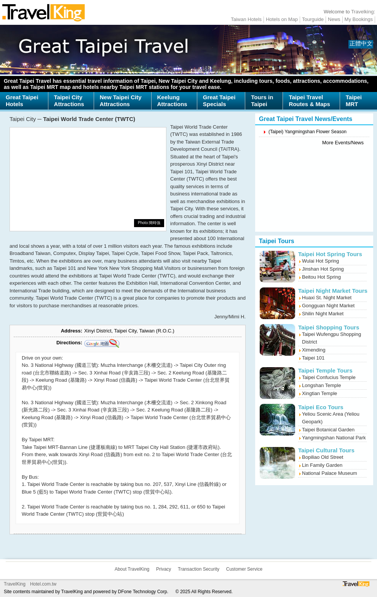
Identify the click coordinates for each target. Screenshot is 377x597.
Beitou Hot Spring (321, 277)
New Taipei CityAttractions (121, 100)
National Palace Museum (329, 473)
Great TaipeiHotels (22, 100)
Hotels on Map (282, 19)
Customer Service (244, 569)
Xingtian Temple (319, 393)
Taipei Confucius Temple (329, 377)
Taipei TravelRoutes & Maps (309, 100)
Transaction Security (198, 569)
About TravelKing (132, 569)
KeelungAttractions (172, 100)
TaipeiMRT (354, 100)
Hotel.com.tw (43, 584)
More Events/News (343, 142)
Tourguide (313, 19)
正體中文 (361, 43)
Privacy (163, 569)
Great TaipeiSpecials (219, 100)
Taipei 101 (313, 358)
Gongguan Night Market (328, 305)
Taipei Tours (276, 241)
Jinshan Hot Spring (323, 269)
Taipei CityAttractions (69, 100)
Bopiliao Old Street (322, 457)
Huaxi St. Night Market (326, 297)
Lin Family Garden (322, 465)
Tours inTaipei (262, 100)
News (334, 19)
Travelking (362, 12)
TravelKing (15, 584)
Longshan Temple (321, 385)
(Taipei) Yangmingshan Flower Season (307, 131)
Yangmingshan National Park (334, 437)
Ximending (313, 350)
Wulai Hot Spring (320, 261)
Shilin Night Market (322, 313)
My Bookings (359, 19)
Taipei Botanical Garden (328, 429)
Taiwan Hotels (246, 19)
